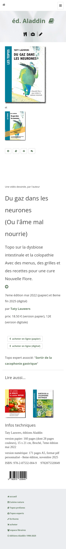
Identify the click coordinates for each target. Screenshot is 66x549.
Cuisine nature (15, 502)
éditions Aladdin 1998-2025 (21, 535)
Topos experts (15, 513)
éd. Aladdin (28, 21)
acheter (12, 524)
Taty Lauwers (20, 309)
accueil (12, 496)
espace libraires (16, 530)
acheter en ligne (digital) (25, 346)
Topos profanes (16, 507)
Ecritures (13, 519)
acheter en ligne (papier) (25, 338)
